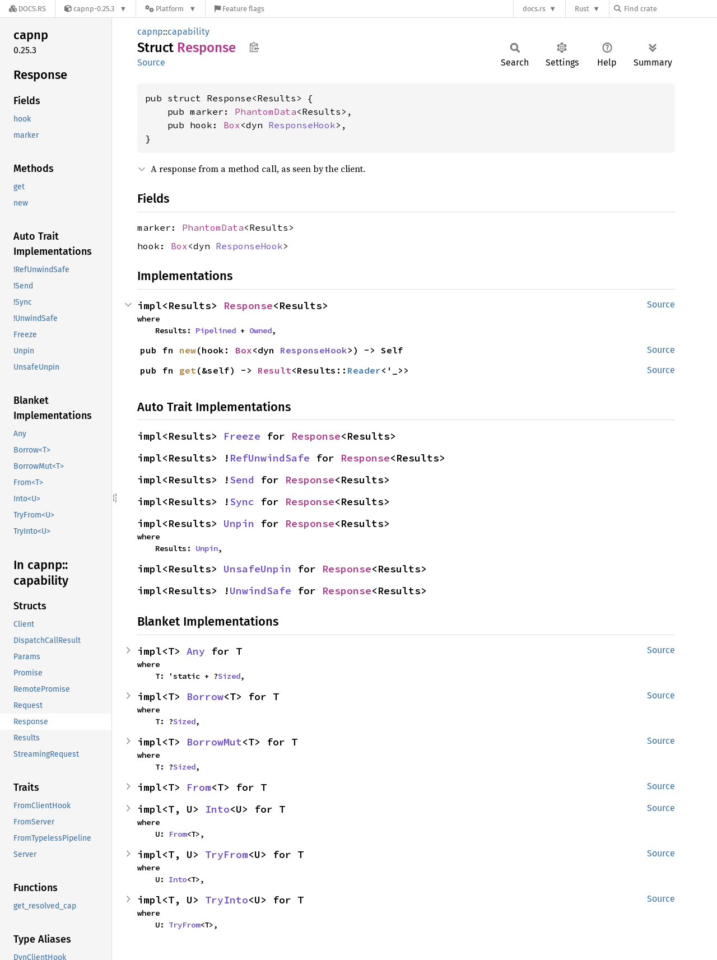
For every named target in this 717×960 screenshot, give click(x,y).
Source (151, 62)
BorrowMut (214, 741)
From (199, 787)
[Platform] (170, 8)
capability (188, 31)
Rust (582, 8)
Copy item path (254, 47)
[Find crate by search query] (670, 8)
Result (274, 370)
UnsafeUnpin (257, 568)
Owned (260, 330)
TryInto (226, 899)
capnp (150, 31)
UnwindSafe (260, 590)
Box (232, 125)
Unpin (239, 523)
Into (217, 809)
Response (248, 305)
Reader (364, 370)
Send (242, 479)
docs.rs (534, 8)
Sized (229, 676)
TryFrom (226, 854)
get (187, 370)
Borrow (205, 696)
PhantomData (265, 111)
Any (196, 651)
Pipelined (215, 330)
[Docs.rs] (27, 8)
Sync (242, 501)
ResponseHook (302, 125)
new (187, 350)
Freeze (242, 436)
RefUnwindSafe (270, 457)
